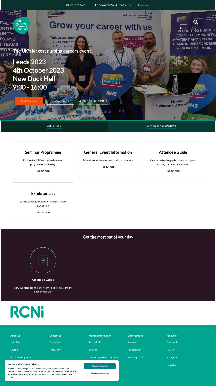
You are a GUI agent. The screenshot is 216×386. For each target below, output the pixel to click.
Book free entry (29, 101)
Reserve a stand (60, 100)
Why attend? (54, 125)
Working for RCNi (137, 357)
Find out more (43, 170)
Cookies (93, 349)
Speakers (132, 342)
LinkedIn (171, 364)
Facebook (171, 342)
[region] (62, 370)
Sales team (55, 349)
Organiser (55, 342)
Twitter (170, 349)
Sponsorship (134, 349)
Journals (15, 349)
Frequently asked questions (103, 357)
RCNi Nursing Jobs (20, 357)
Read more (144, 5)
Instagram (172, 357)
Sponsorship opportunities (93, 100)
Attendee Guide (43, 279)
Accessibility (95, 342)
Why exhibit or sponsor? (161, 125)
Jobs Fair (15, 342)
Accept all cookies (100, 366)
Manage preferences (100, 373)
